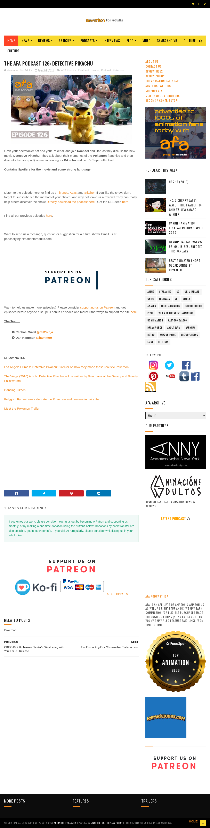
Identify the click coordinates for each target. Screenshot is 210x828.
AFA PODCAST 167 (156, 596)
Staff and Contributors (162, 95)
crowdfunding (189, 334)
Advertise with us (158, 86)
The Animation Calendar (162, 81)
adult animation (170, 306)
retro (151, 334)
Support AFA (154, 91)
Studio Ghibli (193, 306)
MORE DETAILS (117, 594)
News (25, 40)
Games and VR (167, 40)
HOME (193, 821)
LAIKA (150, 342)
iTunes (63, 192)
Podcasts (87, 40)
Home (11, 40)
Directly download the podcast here (71, 202)
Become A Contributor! (161, 100)
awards (151, 306)
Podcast (106, 70)
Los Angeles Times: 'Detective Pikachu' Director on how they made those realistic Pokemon (66, 367)
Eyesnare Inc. (98, 822)
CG (178, 291)
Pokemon (118, 70)
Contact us (153, 66)
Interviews (112, 40)
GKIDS (150, 299)
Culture (190, 40)
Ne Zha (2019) (178, 181)
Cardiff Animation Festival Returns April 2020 (186, 228)
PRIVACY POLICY (115, 822)
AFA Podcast (68, 70)
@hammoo (45, 337)
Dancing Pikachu (15, 390)
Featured (83, 70)
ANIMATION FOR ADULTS (65, 822)
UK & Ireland (192, 291)
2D (176, 299)
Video (147, 40)
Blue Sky (163, 342)
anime (150, 291)
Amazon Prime (168, 334)
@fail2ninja (45, 332)
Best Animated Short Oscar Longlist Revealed (184, 265)
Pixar (150, 313)
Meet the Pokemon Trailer (21, 408)
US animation (155, 320)
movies (95, 70)
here (125, 202)
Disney (186, 299)
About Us (152, 61)
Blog (130, 40)
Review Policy (155, 76)
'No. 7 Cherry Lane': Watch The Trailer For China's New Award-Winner (186, 207)
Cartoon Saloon (177, 320)
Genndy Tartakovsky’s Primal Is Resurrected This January (186, 246)
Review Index (154, 71)
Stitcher (89, 192)
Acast (74, 192)
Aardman (190, 327)
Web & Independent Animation (176, 313)
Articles (65, 40)
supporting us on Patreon (97, 307)
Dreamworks (154, 327)
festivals (164, 299)
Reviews (44, 40)
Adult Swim (173, 327)
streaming (165, 291)
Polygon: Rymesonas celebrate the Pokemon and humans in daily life (51, 399)
